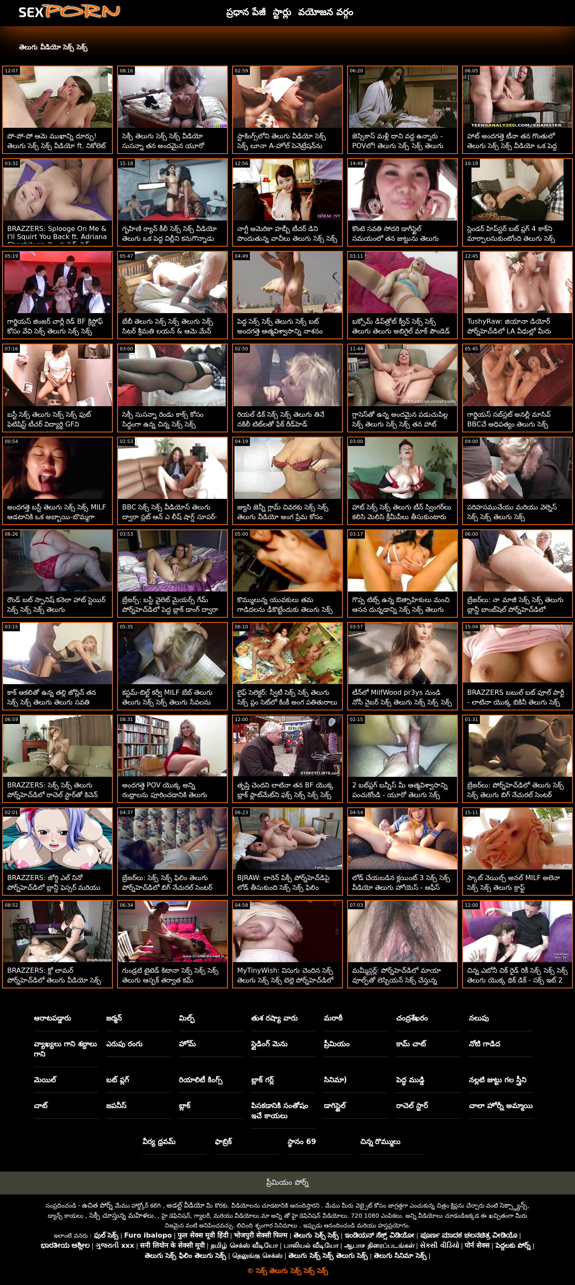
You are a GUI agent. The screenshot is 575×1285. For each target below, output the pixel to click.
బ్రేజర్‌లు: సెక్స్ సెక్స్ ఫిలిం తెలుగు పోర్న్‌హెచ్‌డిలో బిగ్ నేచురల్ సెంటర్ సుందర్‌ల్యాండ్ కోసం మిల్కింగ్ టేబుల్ (170, 887)
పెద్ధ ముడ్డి (410, 1080)
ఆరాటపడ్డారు (52, 1018)
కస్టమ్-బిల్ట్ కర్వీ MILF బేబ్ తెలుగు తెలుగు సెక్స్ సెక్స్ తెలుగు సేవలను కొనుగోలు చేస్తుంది (167, 702)
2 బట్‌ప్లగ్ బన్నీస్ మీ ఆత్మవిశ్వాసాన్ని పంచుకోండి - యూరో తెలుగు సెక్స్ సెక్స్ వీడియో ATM (400, 795)
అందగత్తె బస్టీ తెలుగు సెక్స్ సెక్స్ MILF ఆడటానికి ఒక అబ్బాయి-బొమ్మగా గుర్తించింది (56, 517)
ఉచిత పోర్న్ (97, 1205)
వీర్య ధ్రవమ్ (158, 1141)
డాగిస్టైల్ (334, 1105)
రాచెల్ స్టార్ (412, 1105)
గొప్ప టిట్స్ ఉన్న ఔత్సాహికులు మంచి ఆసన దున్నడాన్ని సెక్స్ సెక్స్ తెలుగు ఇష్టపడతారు (400, 609)
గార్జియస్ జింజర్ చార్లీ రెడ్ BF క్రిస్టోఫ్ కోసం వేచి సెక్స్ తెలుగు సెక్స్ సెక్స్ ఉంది (55, 331)
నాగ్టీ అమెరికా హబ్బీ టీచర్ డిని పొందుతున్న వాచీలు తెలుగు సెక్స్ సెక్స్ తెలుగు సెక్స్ (287, 238)
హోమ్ (187, 1044)
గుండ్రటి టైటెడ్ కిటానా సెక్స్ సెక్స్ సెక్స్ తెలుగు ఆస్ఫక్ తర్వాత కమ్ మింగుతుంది (170, 980)
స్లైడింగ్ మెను (269, 1044)
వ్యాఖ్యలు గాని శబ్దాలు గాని (65, 1049)
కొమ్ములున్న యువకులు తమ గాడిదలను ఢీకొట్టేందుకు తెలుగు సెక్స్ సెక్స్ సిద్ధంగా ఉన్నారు (285, 609)
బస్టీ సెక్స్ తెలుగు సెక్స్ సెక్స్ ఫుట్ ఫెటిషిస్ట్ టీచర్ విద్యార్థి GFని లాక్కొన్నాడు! (49, 424)
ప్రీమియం (337, 1044)
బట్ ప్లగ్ (117, 1080)
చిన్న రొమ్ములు (380, 1141)
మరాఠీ (333, 1018)
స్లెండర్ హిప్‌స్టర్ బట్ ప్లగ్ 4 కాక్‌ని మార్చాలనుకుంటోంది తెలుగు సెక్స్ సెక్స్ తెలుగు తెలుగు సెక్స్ (511, 238)
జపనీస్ (116, 1105)
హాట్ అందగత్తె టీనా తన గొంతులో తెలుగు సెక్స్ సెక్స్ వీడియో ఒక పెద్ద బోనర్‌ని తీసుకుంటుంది (512, 146)
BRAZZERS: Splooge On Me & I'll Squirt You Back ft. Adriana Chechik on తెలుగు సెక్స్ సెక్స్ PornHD (57, 242)
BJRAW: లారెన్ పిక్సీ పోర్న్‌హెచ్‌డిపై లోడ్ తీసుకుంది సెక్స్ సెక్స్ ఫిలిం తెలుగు (283, 887)
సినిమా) (335, 1080)
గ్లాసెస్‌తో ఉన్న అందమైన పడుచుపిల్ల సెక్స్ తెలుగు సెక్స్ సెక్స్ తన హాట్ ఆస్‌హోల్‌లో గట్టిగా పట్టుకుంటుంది (400, 424)
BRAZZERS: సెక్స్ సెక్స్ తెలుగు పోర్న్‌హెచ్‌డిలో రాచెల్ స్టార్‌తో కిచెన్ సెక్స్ (52, 795)
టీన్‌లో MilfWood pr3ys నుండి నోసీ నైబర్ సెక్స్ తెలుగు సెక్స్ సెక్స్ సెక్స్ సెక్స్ (402, 702)
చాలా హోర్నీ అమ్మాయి (501, 1105)
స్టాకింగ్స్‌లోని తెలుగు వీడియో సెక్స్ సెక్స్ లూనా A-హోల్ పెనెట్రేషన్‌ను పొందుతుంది (281, 146)
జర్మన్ (114, 1018)
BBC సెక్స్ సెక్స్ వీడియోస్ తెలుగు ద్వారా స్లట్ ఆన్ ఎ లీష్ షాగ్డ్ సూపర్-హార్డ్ (169, 517)
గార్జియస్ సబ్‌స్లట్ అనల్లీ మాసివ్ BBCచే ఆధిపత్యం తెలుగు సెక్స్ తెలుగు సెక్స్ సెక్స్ (508, 424)
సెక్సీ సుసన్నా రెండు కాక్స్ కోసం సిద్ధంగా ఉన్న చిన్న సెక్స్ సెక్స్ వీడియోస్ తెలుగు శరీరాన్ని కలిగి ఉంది (172, 424)
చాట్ (40, 1105)
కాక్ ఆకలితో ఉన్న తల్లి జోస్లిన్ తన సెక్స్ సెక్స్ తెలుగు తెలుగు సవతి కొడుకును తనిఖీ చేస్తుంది (51, 702)
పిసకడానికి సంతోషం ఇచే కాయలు (279, 1110)
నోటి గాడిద (484, 1044)
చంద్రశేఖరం (412, 1018)
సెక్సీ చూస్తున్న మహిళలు (121, 1215)
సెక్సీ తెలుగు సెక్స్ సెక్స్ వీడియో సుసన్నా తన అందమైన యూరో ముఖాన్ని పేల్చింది (163, 146)
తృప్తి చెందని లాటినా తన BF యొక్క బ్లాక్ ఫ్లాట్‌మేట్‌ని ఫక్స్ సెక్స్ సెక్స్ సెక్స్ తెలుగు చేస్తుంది (285, 795)
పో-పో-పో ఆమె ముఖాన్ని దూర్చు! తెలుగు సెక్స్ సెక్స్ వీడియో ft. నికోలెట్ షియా (56, 146)
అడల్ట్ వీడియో (186, 1205)
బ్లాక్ (184, 1105)
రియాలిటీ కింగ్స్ (200, 1080)
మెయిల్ (45, 1080)
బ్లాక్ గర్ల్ (262, 1080)
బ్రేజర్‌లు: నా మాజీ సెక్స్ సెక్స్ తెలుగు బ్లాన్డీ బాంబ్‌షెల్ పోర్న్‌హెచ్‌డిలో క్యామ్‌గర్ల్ (515, 609)
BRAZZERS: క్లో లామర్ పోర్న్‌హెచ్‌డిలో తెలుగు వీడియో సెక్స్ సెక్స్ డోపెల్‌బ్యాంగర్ (54, 980)
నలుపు (479, 1018)
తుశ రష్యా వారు (274, 1018)
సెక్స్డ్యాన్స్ (513, 1205)
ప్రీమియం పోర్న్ (287, 1182)
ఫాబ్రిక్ (223, 1141)
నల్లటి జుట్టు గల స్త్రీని (497, 1080)
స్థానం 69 (302, 1141)
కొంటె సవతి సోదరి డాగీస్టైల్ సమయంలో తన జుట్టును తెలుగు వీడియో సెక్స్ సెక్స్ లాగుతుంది (395, 238)
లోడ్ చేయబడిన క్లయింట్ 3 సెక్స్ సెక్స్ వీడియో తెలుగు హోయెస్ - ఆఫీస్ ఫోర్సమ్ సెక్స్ (401, 887)
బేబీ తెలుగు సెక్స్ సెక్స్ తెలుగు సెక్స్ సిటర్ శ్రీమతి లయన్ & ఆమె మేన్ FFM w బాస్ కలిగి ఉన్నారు (167, 331)
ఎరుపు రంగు (124, 1044)
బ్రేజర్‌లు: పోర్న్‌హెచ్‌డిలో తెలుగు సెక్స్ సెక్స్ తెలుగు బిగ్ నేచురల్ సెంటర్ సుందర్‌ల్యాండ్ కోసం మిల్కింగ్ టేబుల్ (515, 795)
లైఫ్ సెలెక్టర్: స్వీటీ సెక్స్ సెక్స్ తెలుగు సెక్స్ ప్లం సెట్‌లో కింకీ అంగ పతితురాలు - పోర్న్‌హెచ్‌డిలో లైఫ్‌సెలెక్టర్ (287, 702)
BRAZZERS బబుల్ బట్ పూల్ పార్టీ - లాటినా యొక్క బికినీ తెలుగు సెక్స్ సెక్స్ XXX (515, 702)
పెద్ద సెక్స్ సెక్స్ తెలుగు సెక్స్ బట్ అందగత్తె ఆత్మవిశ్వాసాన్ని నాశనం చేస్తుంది (280, 331)
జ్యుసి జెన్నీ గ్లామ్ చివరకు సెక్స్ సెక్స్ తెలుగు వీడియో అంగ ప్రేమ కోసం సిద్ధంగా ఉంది (283, 517)
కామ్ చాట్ (411, 1044)
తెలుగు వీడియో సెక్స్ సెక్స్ (53, 47)
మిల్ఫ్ (186, 1018)
